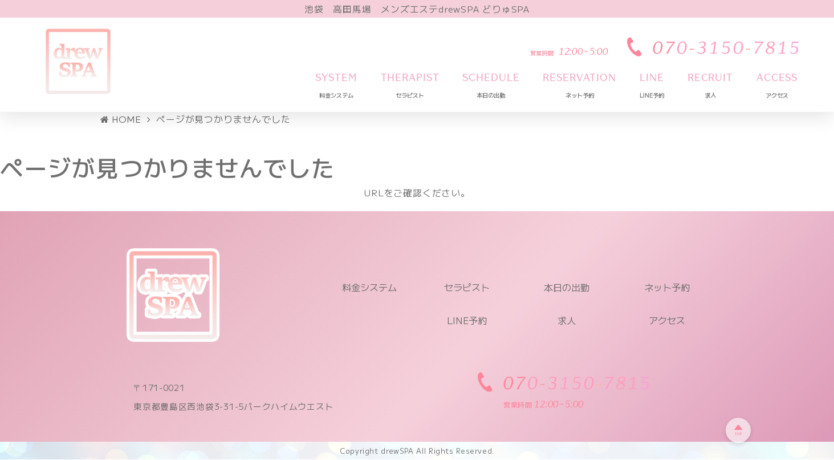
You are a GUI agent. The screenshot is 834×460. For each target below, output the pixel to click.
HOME (121, 119)
